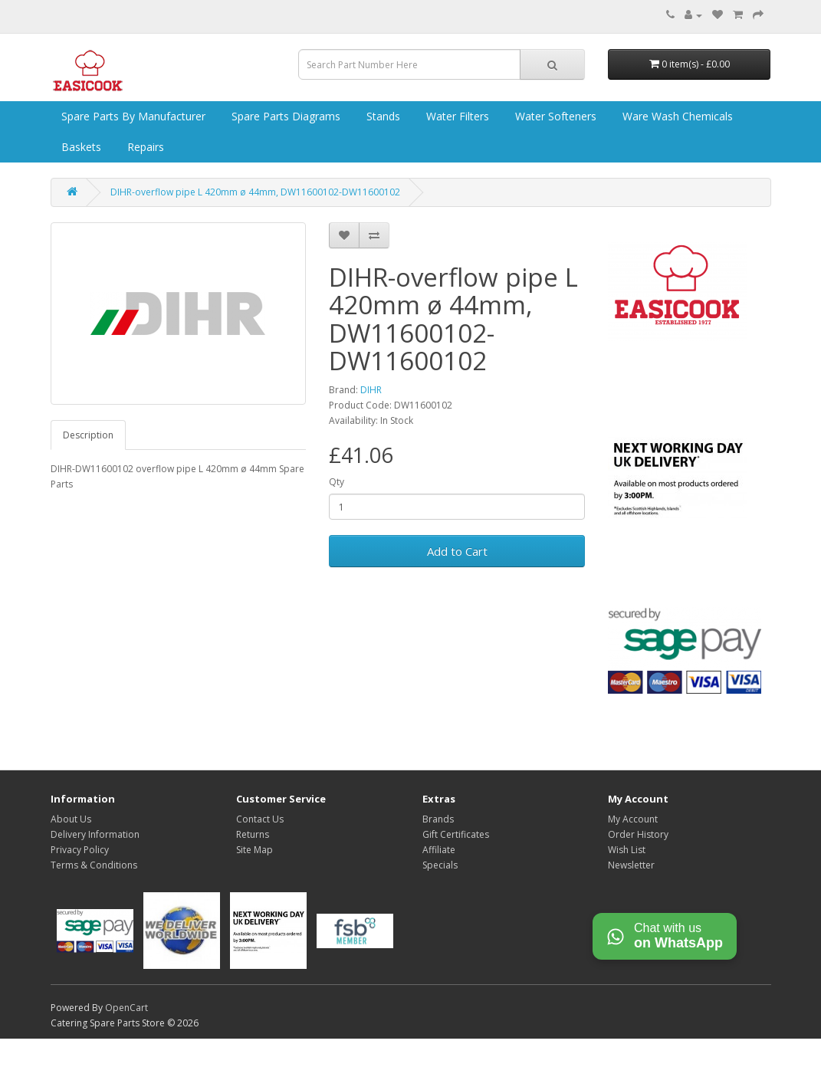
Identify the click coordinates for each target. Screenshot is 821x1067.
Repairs (144, 147)
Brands (438, 819)
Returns (252, 834)
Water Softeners (554, 116)
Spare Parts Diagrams (284, 116)
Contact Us (260, 819)
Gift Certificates (455, 834)
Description (88, 435)
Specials (440, 865)
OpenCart (126, 1007)
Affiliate (438, 849)
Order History (638, 834)
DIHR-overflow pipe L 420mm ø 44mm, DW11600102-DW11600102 (255, 192)
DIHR (371, 389)
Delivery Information (95, 834)
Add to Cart (457, 551)
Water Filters (456, 116)
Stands (381, 116)
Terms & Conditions (94, 865)
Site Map (254, 849)
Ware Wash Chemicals (676, 116)
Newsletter (631, 865)
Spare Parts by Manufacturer (131, 116)
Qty (336, 481)
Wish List (626, 849)
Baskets (79, 147)
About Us (71, 819)
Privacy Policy (80, 849)
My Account (633, 819)
